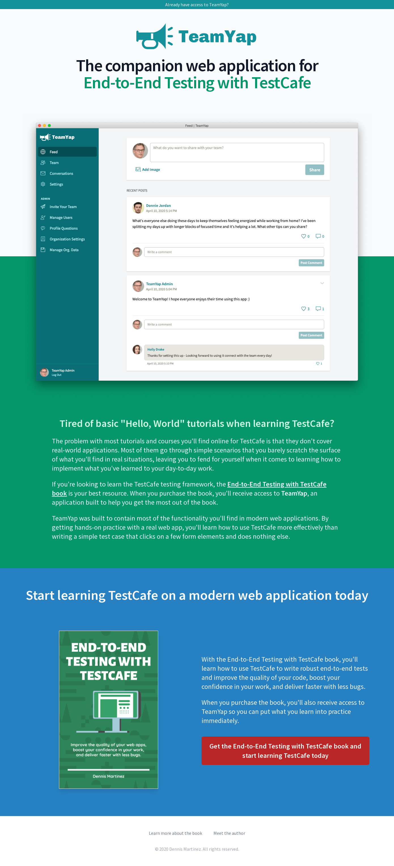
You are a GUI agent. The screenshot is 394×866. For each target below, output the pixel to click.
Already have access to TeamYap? (197, 4)
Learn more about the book (175, 833)
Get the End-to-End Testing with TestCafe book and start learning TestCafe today (285, 751)
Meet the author (229, 833)
